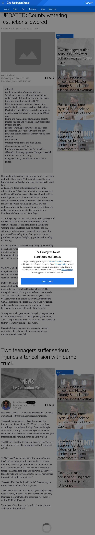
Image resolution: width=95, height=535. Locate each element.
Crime (43, 9)
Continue (47, 281)
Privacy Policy (60, 264)
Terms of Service (56, 261)
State (23, 9)
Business (52, 9)
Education (33, 9)
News (89, 2)
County (6, 9)
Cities (15, 9)
